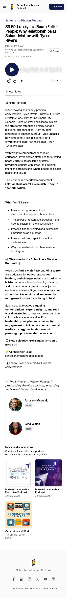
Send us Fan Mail (15, 102)
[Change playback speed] (22, 80)
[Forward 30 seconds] (15, 80)
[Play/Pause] (12, 69)
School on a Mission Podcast (28, 7)
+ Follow (57, 6)
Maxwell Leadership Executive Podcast (17, 491)
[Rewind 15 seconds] (9, 80)
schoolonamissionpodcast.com (24, 355)
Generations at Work (17, 531)
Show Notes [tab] (13, 91)
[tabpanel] (33, 248)
